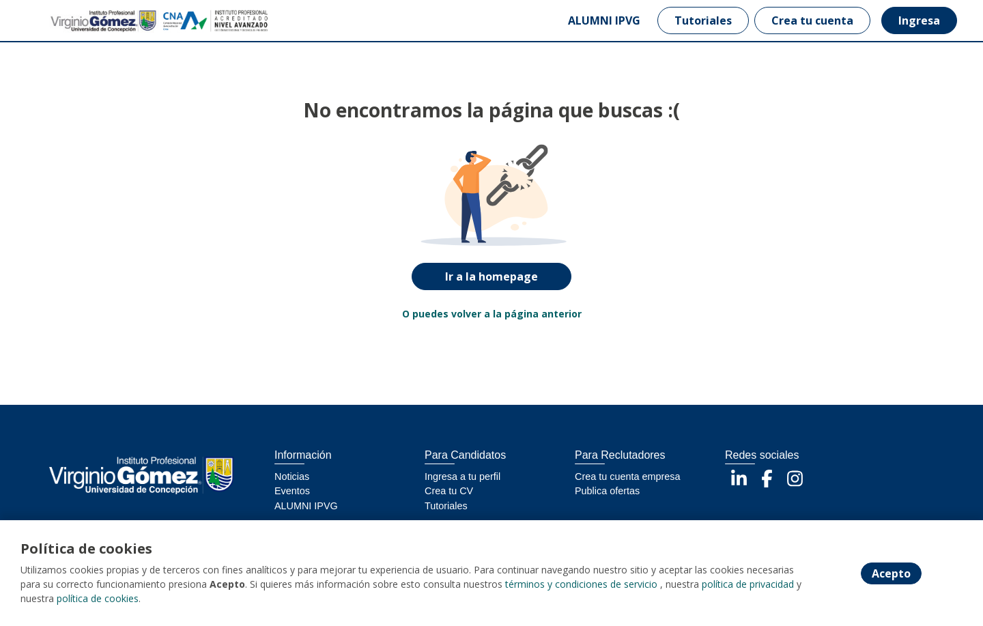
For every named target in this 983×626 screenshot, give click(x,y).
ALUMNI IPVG (604, 20)
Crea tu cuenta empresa (627, 476)
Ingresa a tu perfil (462, 476)
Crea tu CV (449, 490)
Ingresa (919, 20)
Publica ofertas (607, 490)
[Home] (79, 20)
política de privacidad (748, 584)
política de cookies (98, 598)
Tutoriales (703, 20)
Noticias (291, 476)
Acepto (891, 573)
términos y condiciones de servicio (581, 584)
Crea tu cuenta (812, 20)
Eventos (292, 490)
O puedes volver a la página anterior (492, 313)
